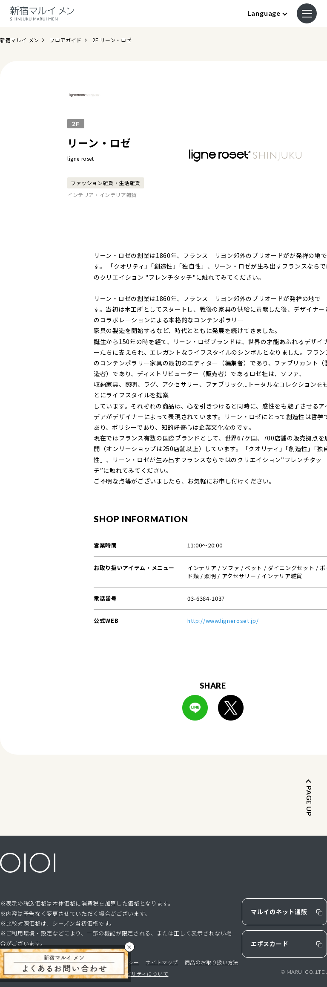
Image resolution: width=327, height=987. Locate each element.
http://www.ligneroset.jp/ (222, 621)
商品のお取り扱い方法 (211, 962)
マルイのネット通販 (279, 911)
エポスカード (269, 943)
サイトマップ (162, 962)
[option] (245, 150)
